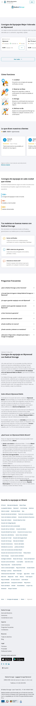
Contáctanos (4, 630)
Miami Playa (23, 505)
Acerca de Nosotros (6, 613)
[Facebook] (1, 664)
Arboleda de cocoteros (7, 547)
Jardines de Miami (19, 547)
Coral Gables (20, 561)
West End (3, 576)
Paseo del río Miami (6, 520)
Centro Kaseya (5, 556)
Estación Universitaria (7, 544)
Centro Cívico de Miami (22, 535)
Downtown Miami (15, 511)
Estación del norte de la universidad (10, 526)
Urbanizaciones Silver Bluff (8, 573)
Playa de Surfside (20, 567)
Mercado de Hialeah (18, 541)
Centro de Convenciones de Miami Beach (11, 550)
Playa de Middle (5, 579)
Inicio (2, 599)
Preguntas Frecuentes (7, 627)
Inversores (4, 615)
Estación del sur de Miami (8, 529)
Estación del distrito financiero (26, 517)
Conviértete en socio (7, 618)
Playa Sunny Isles (5, 564)
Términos (4, 646)
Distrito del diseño (19, 544)
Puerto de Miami (5, 585)
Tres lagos (19, 573)
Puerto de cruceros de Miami (25, 514)
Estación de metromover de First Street (11, 553)
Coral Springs (23, 508)
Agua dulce (27, 573)
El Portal (3, 505)
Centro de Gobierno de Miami (8, 517)
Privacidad (4, 649)
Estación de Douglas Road (20, 538)
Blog (2, 639)
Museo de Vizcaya (17, 558)
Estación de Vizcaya (6, 541)
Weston (22, 576)
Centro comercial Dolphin (7, 567)
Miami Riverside (17, 570)
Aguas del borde (5, 582)
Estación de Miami (21, 529)
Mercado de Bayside (12, 505)
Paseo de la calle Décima (7, 535)
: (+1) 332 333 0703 (18, 683)
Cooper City (29, 585)
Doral (32, 573)
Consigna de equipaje (12, 599)
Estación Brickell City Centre (8, 532)
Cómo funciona (5, 625)
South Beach (25, 579)
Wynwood (15, 508)
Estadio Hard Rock (16, 564)
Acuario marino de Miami (17, 556)
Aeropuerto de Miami (16, 582)
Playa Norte (27, 582)
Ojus (23, 511)
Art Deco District (15, 579)
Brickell (13, 585)
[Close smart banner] (2, 2)
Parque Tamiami (12, 588)
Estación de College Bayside (8, 523)
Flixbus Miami (27, 553)
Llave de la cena (29, 561)
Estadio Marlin (31, 567)
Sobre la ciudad (5, 511)
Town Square (29, 576)
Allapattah (10, 576)
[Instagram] (6, 664)
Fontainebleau (21, 585)
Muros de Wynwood (29, 558)
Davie (16, 576)
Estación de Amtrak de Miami (9, 514)
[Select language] (6, 668)
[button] (19, 2)
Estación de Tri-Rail (6, 538)
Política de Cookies (6, 651)
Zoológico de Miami (6, 558)
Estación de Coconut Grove (25, 532)
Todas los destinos (6, 637)
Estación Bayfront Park (19, 520)
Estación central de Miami (8, 561)
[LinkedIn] (9, 664)
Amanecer (3, 588)
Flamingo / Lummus (6, 570)
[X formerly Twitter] (3, 664)
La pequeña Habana (6, 508)
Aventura (31, 508)
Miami (22, 599)
